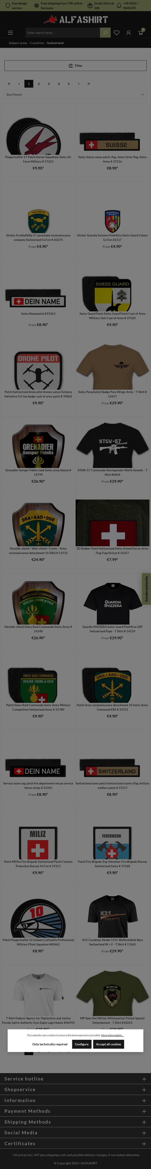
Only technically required (49, 1044)
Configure (81, 1044)
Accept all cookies (108, 1044)
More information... (112, 1035)
